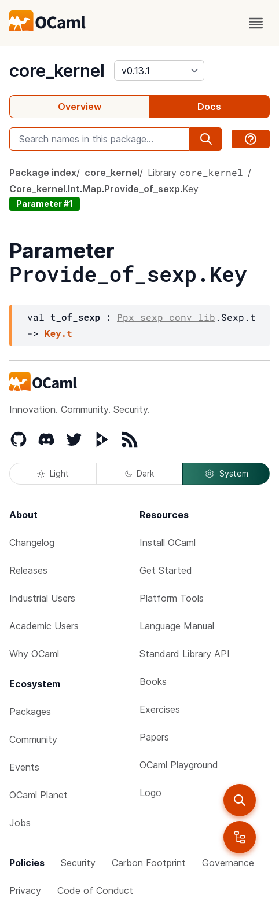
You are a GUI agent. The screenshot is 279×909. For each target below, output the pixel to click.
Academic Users (44, 626)
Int (74, 189)
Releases (28, 570)
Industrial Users (42, 598)
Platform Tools (172, 598)
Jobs (20, 823)
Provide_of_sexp (142, 189)
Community (33, 739)
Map (92, 189)
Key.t (58, 333)
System (226, 473)
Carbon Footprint (149, 862)
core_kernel (57, 70)
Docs (209, 106)
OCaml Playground (179, 765)
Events (24, 767)
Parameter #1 (44, 203)
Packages (30, 711)
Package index (42, 172)
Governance (228, 862)
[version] (159, 70)
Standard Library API (185, 653)
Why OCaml (34, 653)
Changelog (31, 542)
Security (78, 862)
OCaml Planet (38, 795)
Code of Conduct (95, 890)
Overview (79, 106)
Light (53, 473)
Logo (150, 792)
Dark (139, 473)
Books (153, 681)
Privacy (25, 890)
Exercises (160, 709)
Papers (154, 737)
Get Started (166, 570)
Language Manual (177, 626)
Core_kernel (37, 189)
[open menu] (256, 23)
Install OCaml (168, 542)
